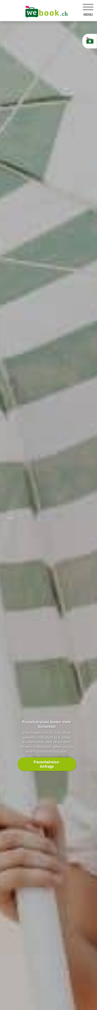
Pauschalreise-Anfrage (47, 764)
